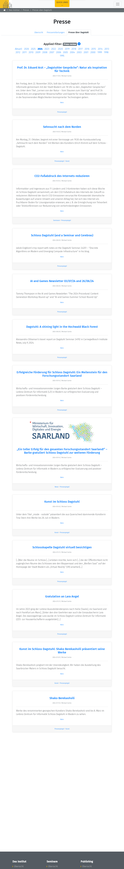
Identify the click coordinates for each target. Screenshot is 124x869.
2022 (53, 49)
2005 (65, 52)
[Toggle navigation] (118, 4)
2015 (93, 49)
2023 (46, 49)
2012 (18, 52)
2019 (67, 49)
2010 (31, 52)
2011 (24, 52)
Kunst (67, 161)
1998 (106, 52)
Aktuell (18, 49)
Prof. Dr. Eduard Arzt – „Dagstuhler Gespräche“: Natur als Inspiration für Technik (62, 69)
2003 (79, 52)
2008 (44, 52)
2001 (86, 52)
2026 (26, 49)
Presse (26, 10)
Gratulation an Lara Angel (62, 596)
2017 (80, 49)
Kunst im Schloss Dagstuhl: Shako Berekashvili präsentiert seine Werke (62, 650)
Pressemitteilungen (56, 32)
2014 (100, 49)
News (56, 487)
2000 (92, 52)
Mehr (62, 103)
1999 (99, 52)
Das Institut (14, 10)
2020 (60, 49)
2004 (72, 52)
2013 (106, 49)
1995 (62, 55)
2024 (40, 49)
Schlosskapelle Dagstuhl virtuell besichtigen (62, 547)
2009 (37, 52)
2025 (33, 49)
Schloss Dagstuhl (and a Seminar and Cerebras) (62, 235)
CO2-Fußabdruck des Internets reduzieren (62, 176)
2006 (58, 52)
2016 (87, 49)
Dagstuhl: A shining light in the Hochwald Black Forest (62, 326)
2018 (73, 49)
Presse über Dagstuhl (42, 10)
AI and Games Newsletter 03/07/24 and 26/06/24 (62, 281)
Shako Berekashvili (62, 698)
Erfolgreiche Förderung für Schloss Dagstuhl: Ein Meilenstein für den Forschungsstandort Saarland (62, 374)
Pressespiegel (62, 112)
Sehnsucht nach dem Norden (62, 127)
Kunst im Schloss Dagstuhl (62, 501)
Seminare (56, 220)
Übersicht (38, 32)
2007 (51, 52)
